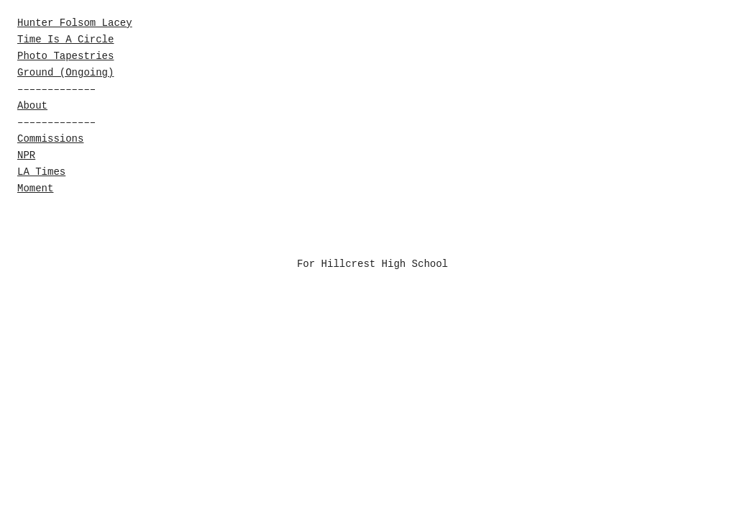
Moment (35, 188)
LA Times (41, 172)
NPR (26, 155)
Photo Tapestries (65, 56)
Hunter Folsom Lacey (74, 23)
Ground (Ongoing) (65, 72)
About (32, 106)
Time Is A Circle (65, 39)
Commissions (50, 139)
